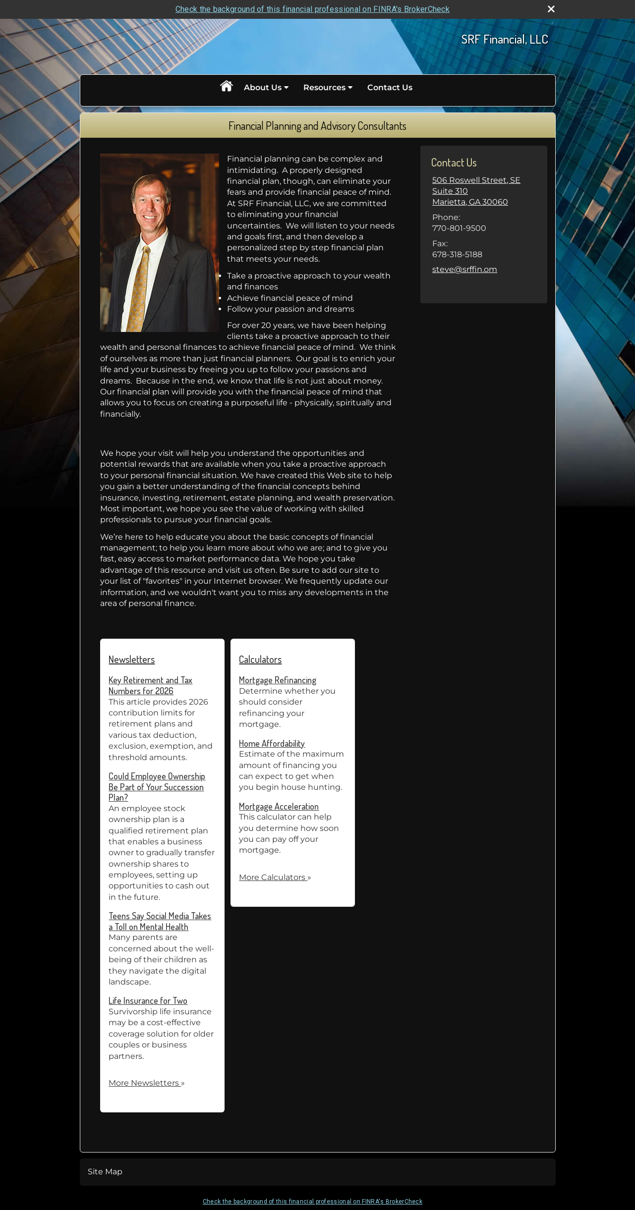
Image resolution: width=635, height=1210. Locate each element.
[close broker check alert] (551, 9)
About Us (263, 87)
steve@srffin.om (464, 269)
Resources (324, 87)
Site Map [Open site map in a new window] (105, 1171)
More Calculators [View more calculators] (275, 877)
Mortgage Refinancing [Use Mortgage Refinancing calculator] (277, 679)
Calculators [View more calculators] (260, 659)
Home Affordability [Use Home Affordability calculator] (272, 743)
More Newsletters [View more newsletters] (147, 1083)
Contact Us (389, 87)
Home (226, 88)
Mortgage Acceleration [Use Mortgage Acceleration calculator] (279, 806)
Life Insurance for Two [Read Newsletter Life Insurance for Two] (148, 1000)
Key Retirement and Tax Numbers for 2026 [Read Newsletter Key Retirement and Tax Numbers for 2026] (150, 685)
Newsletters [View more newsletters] (132, 659)
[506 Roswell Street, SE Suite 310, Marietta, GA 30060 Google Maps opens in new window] (483, 191)
